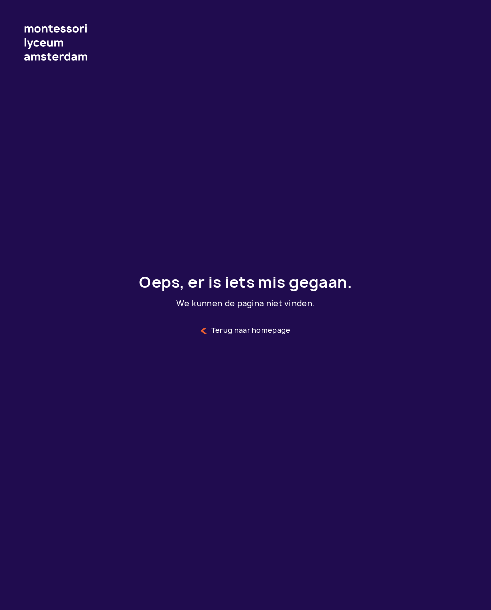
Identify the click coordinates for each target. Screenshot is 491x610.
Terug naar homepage (246, 331)
